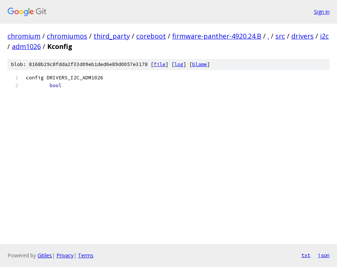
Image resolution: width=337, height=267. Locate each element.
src (280, 36)
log (178, 64)
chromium (23, 36)
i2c (324, 36)
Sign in (322, 11)
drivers (302, 36)
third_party (112, 36)
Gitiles (44, 255)
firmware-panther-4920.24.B (216, 36)
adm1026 (26, 46)
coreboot (151, 36)
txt (305, 255)
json (324, 255)
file (160, 64)
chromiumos (67, 36)
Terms (86, 255)
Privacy (64, 255)
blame (199, 64)
